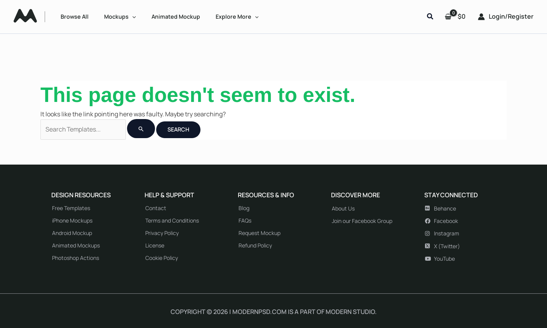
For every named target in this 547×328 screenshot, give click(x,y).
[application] (132, 16)
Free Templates (71, 208)
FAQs (245, 220)
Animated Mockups (76, 245)
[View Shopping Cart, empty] (456, 17)
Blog (244, 208)
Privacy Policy (162, 233)
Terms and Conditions (172, 220)
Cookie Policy (161, 257)
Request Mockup (259, 233)
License (154, 245)
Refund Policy (255, 245)
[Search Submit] (141, 128)
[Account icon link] (505, 17)
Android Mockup (72, 233)
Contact (155, 208)
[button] (430, 17)
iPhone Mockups (72, 220)
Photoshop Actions (75, 257)
